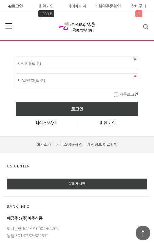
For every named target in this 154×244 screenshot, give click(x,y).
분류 (8, 26)
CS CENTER (18, 166)
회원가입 (46, 6)
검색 (140, 25)
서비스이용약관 (69, 145)
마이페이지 (77, 6)
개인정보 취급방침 (102, 145)
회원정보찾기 (46, 123)
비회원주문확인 (108, 6)
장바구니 (138, 6)
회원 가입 (108, 123)
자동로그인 (128, 95)
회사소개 (43, 145)
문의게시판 (77, 184)
